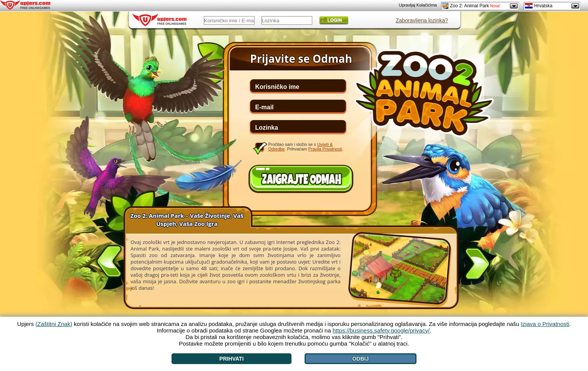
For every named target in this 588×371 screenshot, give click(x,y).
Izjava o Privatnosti (545, 324)
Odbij (360, 359)
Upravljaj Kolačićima (418, 5)
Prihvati (231, 359)
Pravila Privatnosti (325, 149)
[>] (477, 265)
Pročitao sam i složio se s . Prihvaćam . (305, 146)
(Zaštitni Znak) (53, 324)
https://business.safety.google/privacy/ (381, 330)
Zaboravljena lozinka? (422, 20)
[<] (109, 259)
